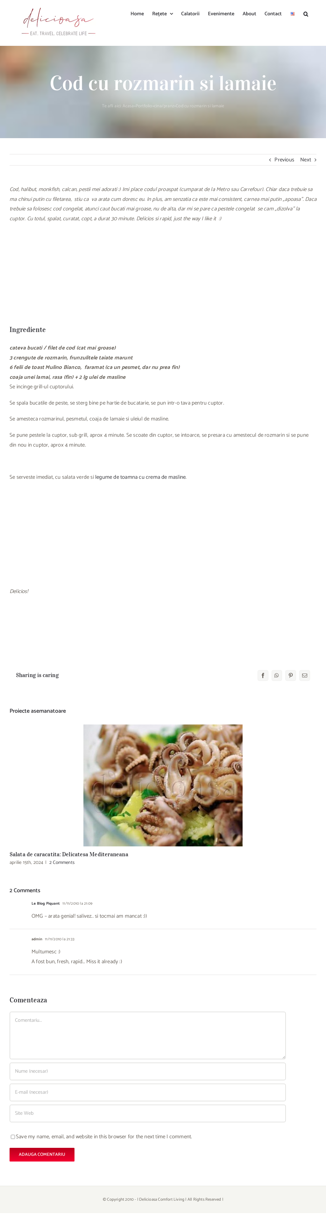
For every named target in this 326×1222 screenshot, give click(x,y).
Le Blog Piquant (46, 904)
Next (305, 159)
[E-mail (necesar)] (148, 1092)
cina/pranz (164, 106)
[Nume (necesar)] (148, 1071)
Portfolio (144, 106)
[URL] (148, 1113)
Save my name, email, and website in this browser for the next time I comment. (104, 1136)
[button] (305, 13)
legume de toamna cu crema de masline (140, 477)
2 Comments (61, 862)
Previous (284, 159)
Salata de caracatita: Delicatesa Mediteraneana (69, 854)
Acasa (128, 106)
